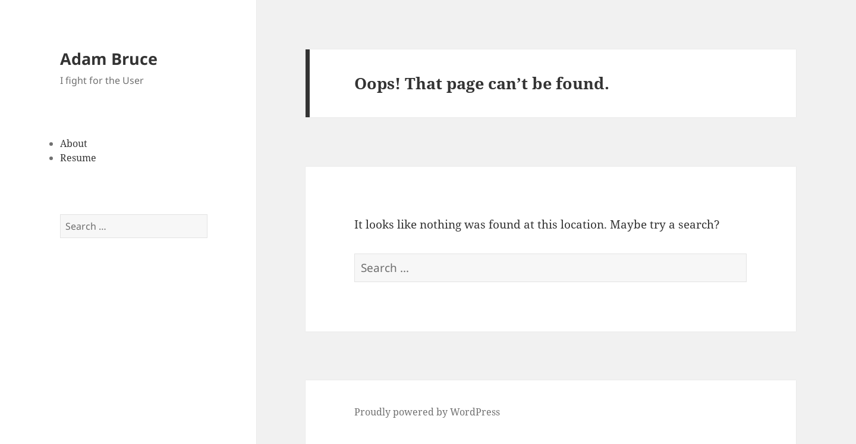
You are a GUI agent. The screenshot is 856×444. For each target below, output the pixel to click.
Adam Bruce (109, 59)
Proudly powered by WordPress (427, 411)
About (73, 143)
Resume (78, 157)
